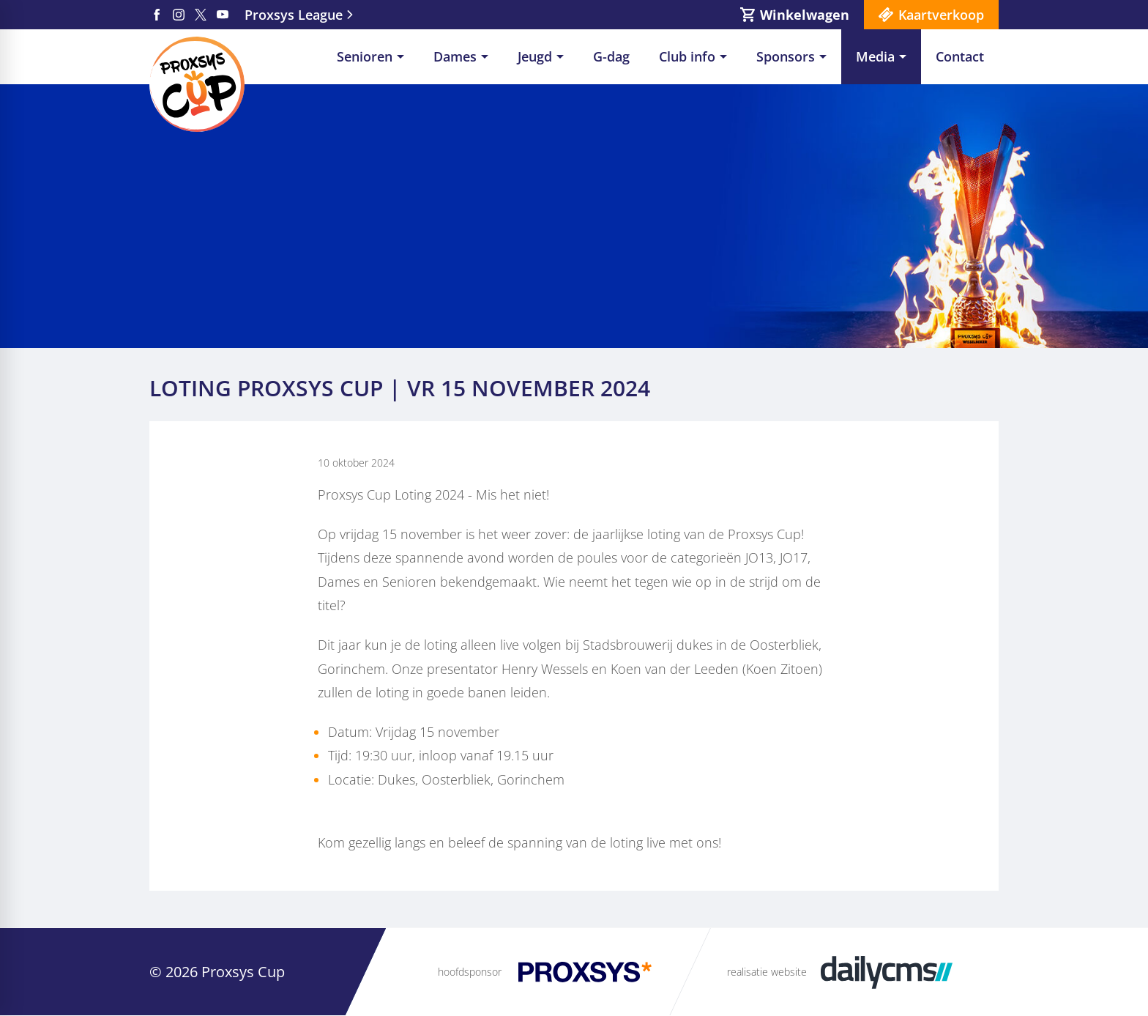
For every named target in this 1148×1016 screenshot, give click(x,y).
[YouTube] (222, 14)
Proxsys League (294, 14)
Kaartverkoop (941, 14)
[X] (200, 14)
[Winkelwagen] (794, 14)
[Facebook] (156, 14)
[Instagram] (178, 14)
